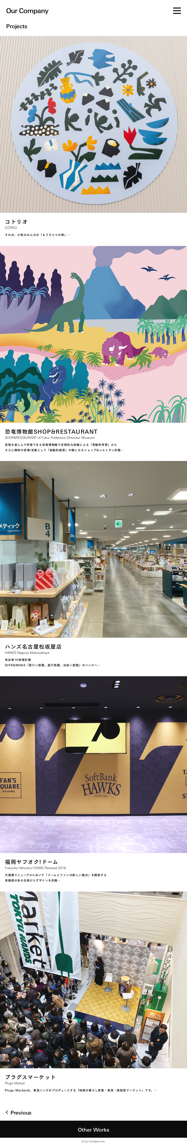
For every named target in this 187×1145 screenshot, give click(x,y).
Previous (20, 1112)
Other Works (93, 1129)
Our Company (27, 10)
